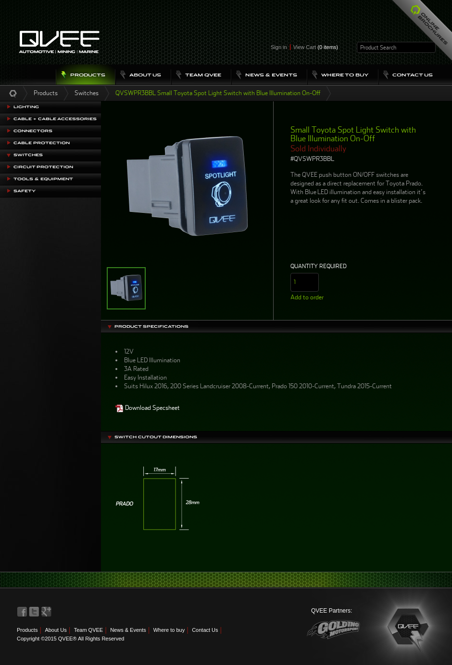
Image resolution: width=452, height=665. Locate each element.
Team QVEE (88, 630)
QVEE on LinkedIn (46, 611)
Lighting (26, 107)
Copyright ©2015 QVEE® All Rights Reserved (70, 638)
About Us (55, 630)
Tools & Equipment (43, 179)
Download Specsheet (147, 407)
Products (46, 93)
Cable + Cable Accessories (55, 119)
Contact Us (205, 630)
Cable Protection (41, 143)
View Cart (315, 47)
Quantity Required (318, 266)
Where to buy (169, 630)
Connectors (32, 131)
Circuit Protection (43, 167)
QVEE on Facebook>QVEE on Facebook (22, 611)
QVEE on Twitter (34, 611)
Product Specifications (151, 326)
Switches (87, 93)
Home (13, 93)
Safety (24, 191)
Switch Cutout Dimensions (155, 437)
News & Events (128, 630)
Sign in (279, 47)
